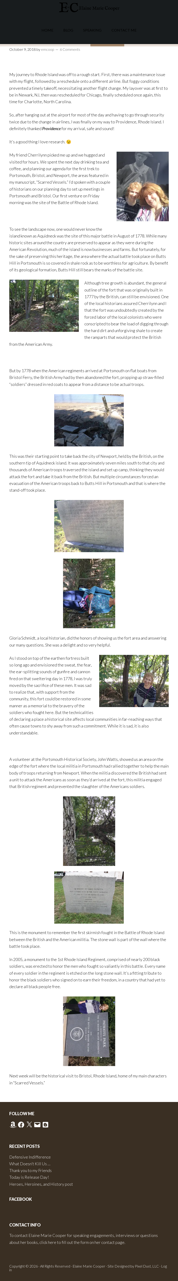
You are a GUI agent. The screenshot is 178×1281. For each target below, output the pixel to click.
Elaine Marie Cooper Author (89, 8)
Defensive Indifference (30, 1156)
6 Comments (70, 49)
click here (47, 1242)
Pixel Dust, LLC (147, 1266)
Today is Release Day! (29, 1177)
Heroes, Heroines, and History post (41, 1184)
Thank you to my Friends (30, 1170)
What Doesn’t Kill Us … (29, 1163)
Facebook (20, 1199)
